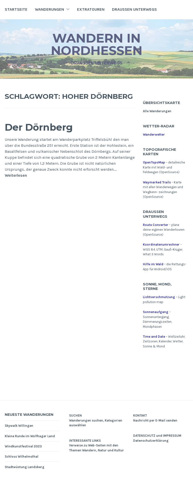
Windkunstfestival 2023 (23, 446)
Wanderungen (49, 9)
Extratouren (90, 9)
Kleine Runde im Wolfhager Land (30, 436)
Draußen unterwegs (134, 9)
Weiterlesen (16, 175)
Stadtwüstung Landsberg (24, 467)
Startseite (16, 9)
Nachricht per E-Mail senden (155, 420)
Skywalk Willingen (19, 426)
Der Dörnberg (39, 127)
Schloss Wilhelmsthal (21, 456)
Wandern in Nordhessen (96, 44)
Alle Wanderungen (157, 111)
